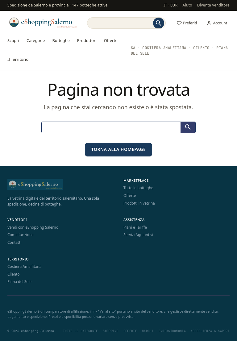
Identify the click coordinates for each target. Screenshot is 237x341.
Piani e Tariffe (135, 227)
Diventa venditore (213, 5)
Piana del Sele (19, 281)
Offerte (111, 40)
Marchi (148, 331)
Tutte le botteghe (138, 187)
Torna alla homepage (118, 149)
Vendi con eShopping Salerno (32, 227)
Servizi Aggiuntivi (138, 234)
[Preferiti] (186, 23)
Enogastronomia (172, 331)
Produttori (87, 40)
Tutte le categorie (80, 331)
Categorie (36, 40)
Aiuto (187, 5)
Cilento (13, 274)
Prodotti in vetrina (139, 203)
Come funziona (20, 234)
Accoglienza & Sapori (210, 331)
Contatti (14, 242)
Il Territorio (17, 59)
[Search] (119, 23)
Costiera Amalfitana (24, 266)
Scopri (13, 40)
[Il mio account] (217, 23)
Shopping (110, 331)
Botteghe (60, 40)
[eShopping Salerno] (42, 22)
